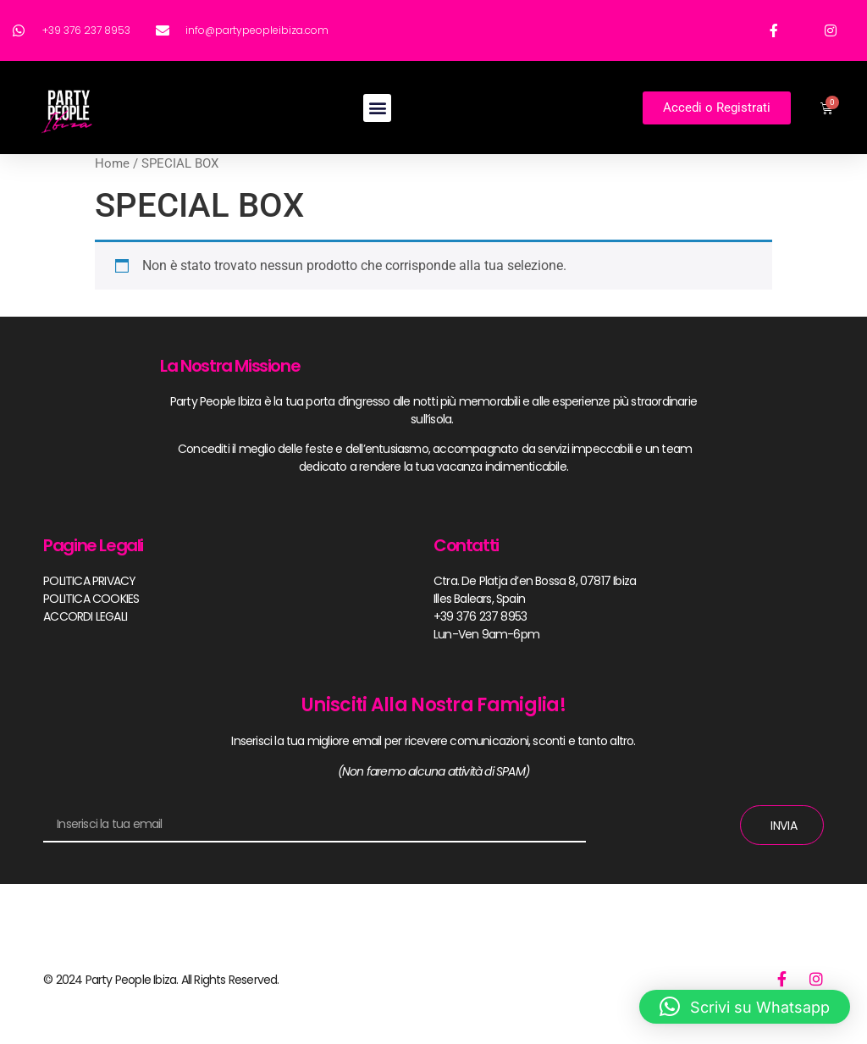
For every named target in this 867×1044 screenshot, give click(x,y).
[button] (377, 108)
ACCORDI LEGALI (85, 616)
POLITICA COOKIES (91, 598)
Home (112, 163)
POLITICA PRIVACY (89, 580)
